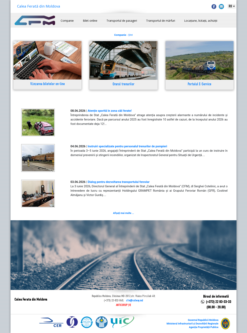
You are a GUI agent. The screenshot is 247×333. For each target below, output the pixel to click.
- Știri (123, 34)
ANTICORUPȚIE (123, 305)
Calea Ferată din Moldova (38, 6)
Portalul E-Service (199, 84)
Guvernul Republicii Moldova (203, 320)
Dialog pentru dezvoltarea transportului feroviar (118, 182)
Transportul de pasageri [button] (121, 20)
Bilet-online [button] (90, 20)
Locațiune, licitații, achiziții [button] (200, 20)
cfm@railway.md (134, 300)
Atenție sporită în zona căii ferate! (110, 111)
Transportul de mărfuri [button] (160, 20)
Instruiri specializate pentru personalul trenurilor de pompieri (127, 146)
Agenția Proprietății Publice (203, 327)
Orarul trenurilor (123, 84)
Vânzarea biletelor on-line (47, 84)
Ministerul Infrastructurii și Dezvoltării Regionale (192, 323)
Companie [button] (67, 20)
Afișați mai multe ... (123, 213)
